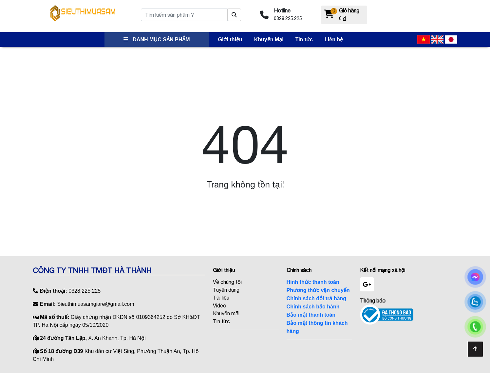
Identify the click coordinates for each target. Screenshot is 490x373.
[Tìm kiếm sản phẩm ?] (234, 15)
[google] (367, 284)
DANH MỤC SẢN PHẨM (156, 39)
